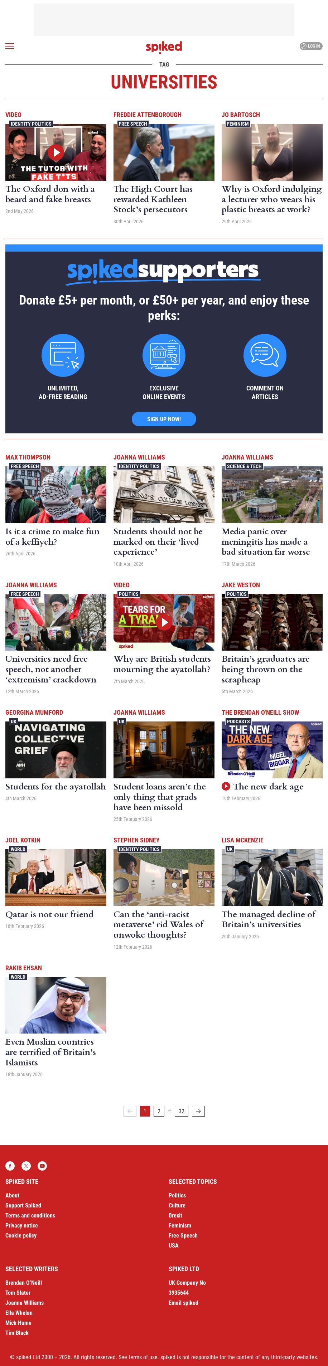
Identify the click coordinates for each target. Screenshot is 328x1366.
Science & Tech (244, 466)
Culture (177, 1205)
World (18, 849)
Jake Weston (241, 585)
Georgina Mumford (34, 712)
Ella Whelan (19, 1312)
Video (13, 114)
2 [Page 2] (159, 1111)
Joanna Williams (139, 457)
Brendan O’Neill (23, 1282)
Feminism (238, 124)
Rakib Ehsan (23, 968)
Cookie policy (21, 1235)
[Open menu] (9, 46)
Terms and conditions (30, 1215)
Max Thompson (27, 457)
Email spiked (183, 1302)
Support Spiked (23, 1205)
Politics (129, 594)
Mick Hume (18, 1322)
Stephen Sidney (137, 840)
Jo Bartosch (241, 114)
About (12, 1195)
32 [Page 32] (181, 1111)
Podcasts (238, 721)
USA (174, 1245)
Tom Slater (17, 1292)
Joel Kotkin (22, 840)
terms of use (143, 1357)
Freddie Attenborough (148, 114)
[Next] (198, 1111)
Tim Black (17, 1332)
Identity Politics (31, 124)
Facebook (10, 1166)
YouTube (42, 1166)
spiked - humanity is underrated (164, 47)
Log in (310, 46)
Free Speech (133, 124)
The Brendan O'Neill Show (260, 712)
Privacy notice (21, 1225)
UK (13, 721)
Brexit (175, 1215)
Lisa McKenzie (243, 840)
